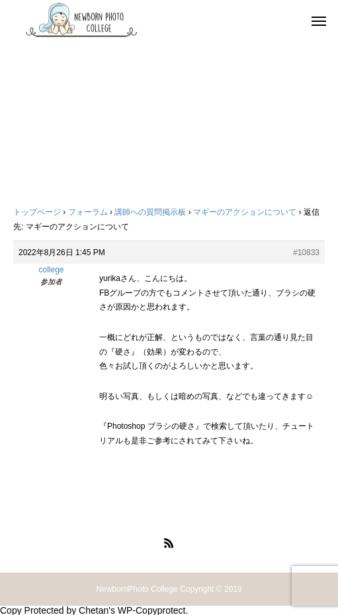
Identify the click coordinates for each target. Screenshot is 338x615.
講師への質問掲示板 (150, 212)
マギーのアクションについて (244, 212)
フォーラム (88, 212)
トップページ (37, 212)
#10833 (306, 252)
